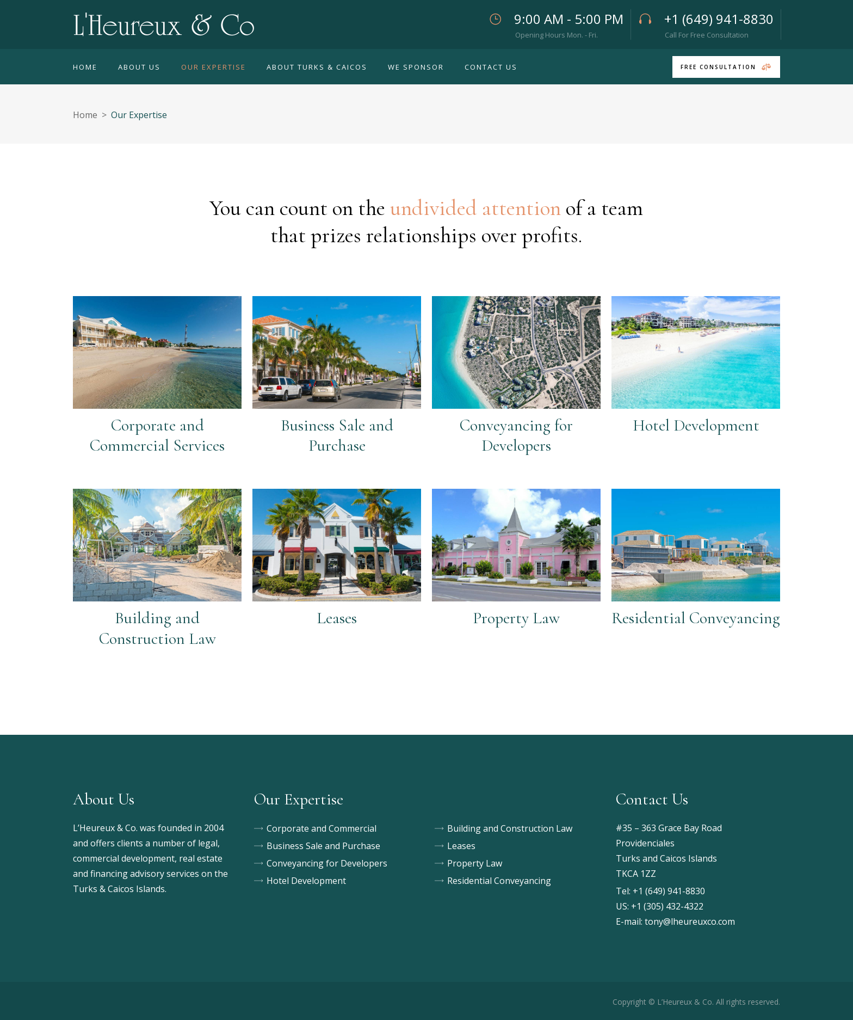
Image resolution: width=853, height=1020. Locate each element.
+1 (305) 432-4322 (667, 906)
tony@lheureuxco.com (690, 921)
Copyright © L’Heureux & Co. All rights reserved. (696, 1002)
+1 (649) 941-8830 (669, 891)
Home (85, 115)
